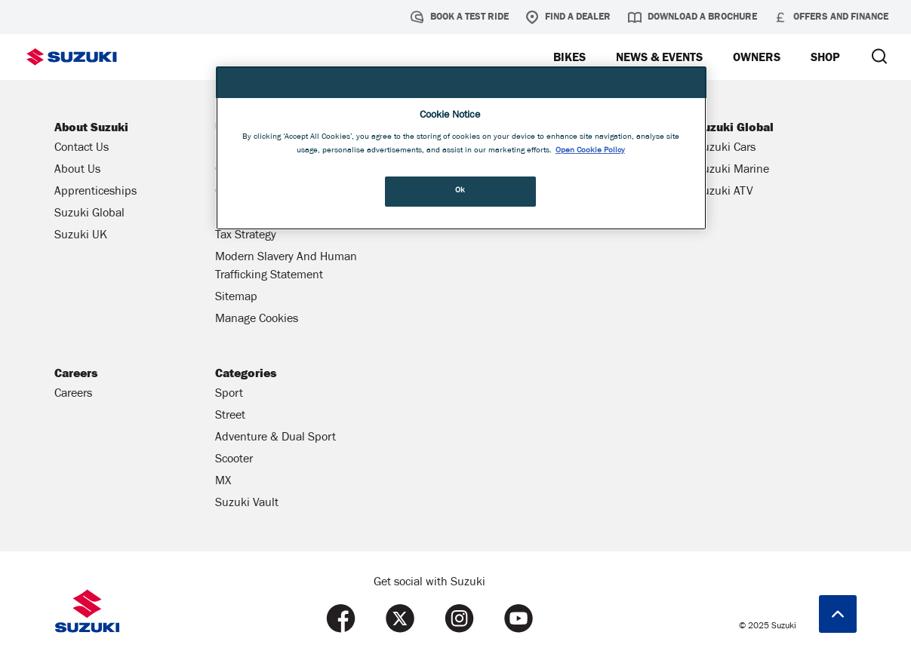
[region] (461, 148)
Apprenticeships (95, 192)
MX (223, 482)
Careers (73, 394)
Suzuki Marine (732, 170)
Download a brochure (692, 17)
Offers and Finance (831, 17)
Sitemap (236, 298)
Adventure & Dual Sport (275, 438)
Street (230, 416)
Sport (229, 394)
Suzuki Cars (726, 149)
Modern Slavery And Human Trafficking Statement (286, 267)
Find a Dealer (568, 17)
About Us (77, 170)
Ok (460, 190)
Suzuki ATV (724, 192)
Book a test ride (460, 17)
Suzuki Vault (247, 504)
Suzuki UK (80, 236)
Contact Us (81, 149)
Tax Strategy (245, 236)
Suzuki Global (89, 214)
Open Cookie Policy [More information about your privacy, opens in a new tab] (590, 150)
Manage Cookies (256, 320)
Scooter (234, 460)
